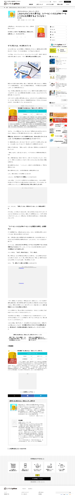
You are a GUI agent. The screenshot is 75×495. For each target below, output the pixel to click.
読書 (7, 7)
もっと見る (64, 100)
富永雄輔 (20, 420)
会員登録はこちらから (37, 478)
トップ (5, 492)
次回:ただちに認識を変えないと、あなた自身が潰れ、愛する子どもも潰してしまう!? (37, 339)
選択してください (40, 415)
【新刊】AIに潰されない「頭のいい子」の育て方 (17, 7)
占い (64, 105)
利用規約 (40, 494)
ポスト (65, 11)
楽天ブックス (40, 114)
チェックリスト (58, 105)
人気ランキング (39, 4)
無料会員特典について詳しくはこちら (38, 481)
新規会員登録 (67, 1)
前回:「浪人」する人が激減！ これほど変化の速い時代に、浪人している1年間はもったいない (17, 339)
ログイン (61, 1)
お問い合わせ (40, 492)
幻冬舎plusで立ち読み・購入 (32, 111)
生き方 (53, 26)
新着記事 (31, 4)
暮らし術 (53, 29)
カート (55, 1)
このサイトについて (25, 492)
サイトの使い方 (24, 494)
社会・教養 (54, 32)
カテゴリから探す (50, 4)
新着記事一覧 (6, 494)
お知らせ (53, 39)
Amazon (25, 114)
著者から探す (60, 4)
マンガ (53, 37)
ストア (67, 4)
